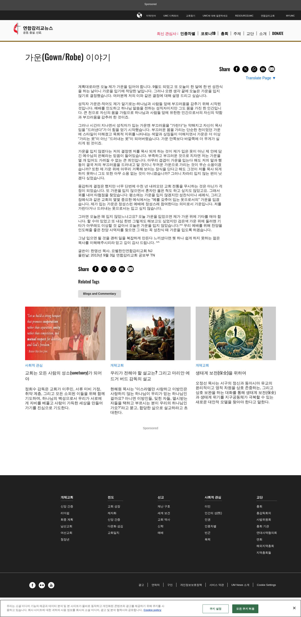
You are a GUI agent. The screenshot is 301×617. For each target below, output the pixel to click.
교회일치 (113, 532)
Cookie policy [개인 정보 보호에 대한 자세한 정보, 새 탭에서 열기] (152, 610)
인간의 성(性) (213, 513)
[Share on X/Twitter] (245, 69)
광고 (141, 584)
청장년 (65, 539)
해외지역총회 (265, 546)
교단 (250, 33)
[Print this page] (263, 69)
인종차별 (187, 33)
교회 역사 (164, 519)
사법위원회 (263, 519)
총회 (224, 33)
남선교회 (66, 526)
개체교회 (117, 365)
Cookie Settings (266, 584)
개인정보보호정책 (191, 584)
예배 (160, 532)
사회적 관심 (34, 365)
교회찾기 (190, 15)
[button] (33, 585)
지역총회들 (263, 552)
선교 (161, 497)
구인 (170, 584)
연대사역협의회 (266, 532)
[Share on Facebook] (236, 69)
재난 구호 (164, 506)
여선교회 (66, 532)
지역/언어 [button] (151, 14)
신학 (160, 526)
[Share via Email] (272, 69)
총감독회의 (263, 513)
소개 (263, 33)
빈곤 (207, 532)
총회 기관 (262, 526)
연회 (259, 539)
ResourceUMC (244, 15)
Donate (277, 33)
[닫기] (294, 608)
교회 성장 (114, 506)
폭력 (207, 539)
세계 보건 (164, 513)
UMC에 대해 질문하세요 (215, 15)
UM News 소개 (240, 584)
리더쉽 (65, 513)
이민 (207, 506)
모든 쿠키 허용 (245, 608)
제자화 (112, 513)
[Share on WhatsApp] (254, 69)
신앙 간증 (67, 506)
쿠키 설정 (215, 608)
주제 (237, 33)
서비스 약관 (216, 584)
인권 (207, 519)
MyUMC (290, 15)
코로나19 (208, 33)
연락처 (156, 584)
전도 (111, 497)
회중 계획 (67, 519)
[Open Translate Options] (261, 78)
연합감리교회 (268, 15)
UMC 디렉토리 (171, 15)
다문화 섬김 (115, 526)
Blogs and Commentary (99, 293)
